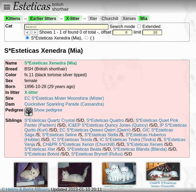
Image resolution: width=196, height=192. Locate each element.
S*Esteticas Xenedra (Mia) (53, 38)
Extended (149, 26)
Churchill (110, 18)
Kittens (13, 18)
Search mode (135, 26)
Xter (93, 18)
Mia (143, 18)
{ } (89, 38)
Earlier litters (43, 18)
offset (116, 32)
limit (148, 32)
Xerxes (129, 18)
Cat (8, 26)
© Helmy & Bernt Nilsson (25, 189)
